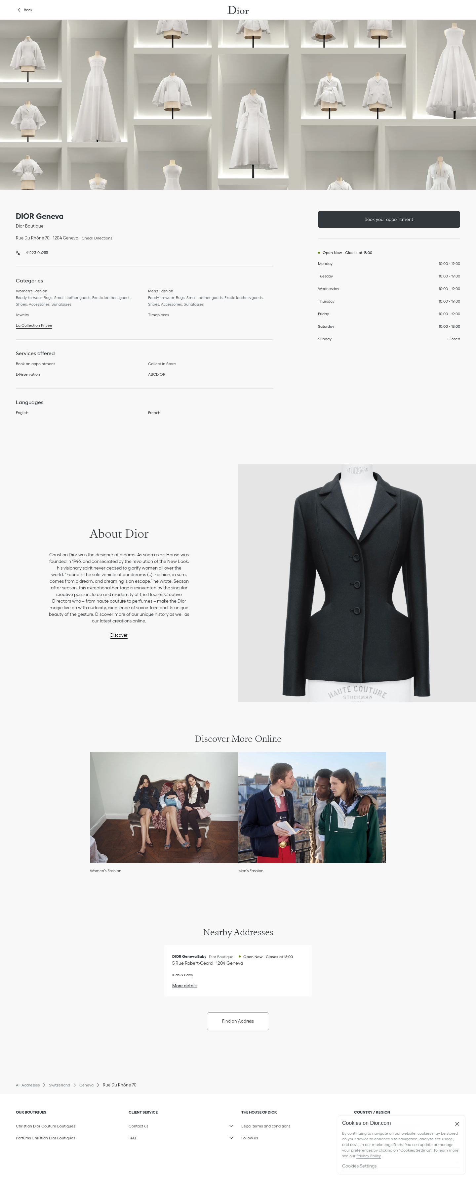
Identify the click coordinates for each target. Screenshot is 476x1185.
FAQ (160, 1136)
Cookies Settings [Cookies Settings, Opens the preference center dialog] (359, 1165)
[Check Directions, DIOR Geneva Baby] (207, 963)
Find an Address (238, 1021)
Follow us (272, 1136)
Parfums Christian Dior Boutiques (45, 1138)
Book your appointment (389, 219)
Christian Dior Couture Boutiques (45, 1126)
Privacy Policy (368, 1156)
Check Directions (95, 237)
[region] (401, 1145)
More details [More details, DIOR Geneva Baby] (184, 985)
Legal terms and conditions (272, 1124)
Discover (119, 635)
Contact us (160, 1124)
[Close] (457, 1124)
